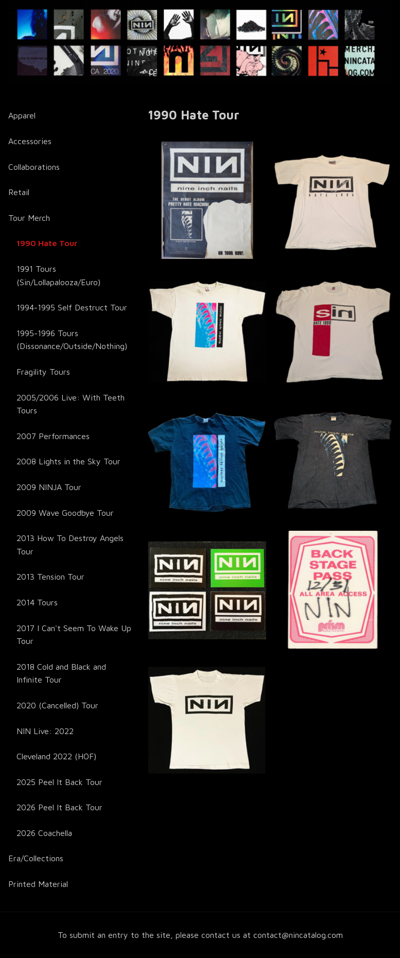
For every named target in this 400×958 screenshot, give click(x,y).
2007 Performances (53, 436)
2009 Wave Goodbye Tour (65, 512)
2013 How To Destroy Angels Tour (70, 544)
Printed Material (38, 884)
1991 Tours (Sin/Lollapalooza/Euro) (58, 275)
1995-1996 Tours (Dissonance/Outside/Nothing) (71, 339)
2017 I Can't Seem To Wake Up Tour (73, 634)
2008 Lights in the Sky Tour (68, 461)
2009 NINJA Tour (48, 487)
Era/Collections (35, 858)
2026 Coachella (44, 833)
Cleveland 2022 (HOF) (56, 756)
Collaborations (34, 166)
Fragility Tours (43, 371)
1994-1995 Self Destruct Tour (71, 307)
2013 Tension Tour (50, 576)
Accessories (29, 141)
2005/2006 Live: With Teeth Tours (70, 404)
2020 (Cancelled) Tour (57, 705)
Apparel (22, 115)
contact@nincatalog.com (298, 934)
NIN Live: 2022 (45, 731)
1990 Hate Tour (47, 243)
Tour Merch (29, 217)
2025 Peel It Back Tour (59, 782)
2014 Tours (37, 602)
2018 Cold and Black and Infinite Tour (61, 673)
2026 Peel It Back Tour (59, 807)
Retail (18, 192)
